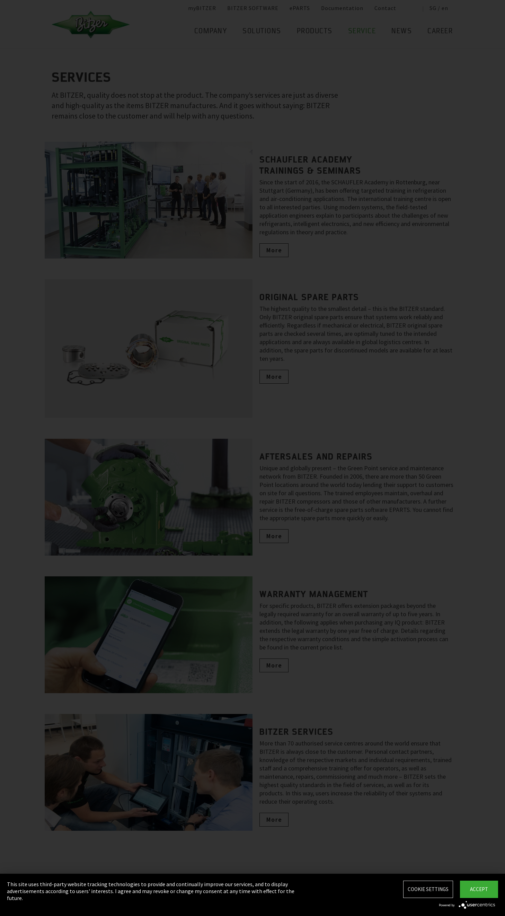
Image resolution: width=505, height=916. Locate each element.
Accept (479, 889)
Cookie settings (428, 889)
